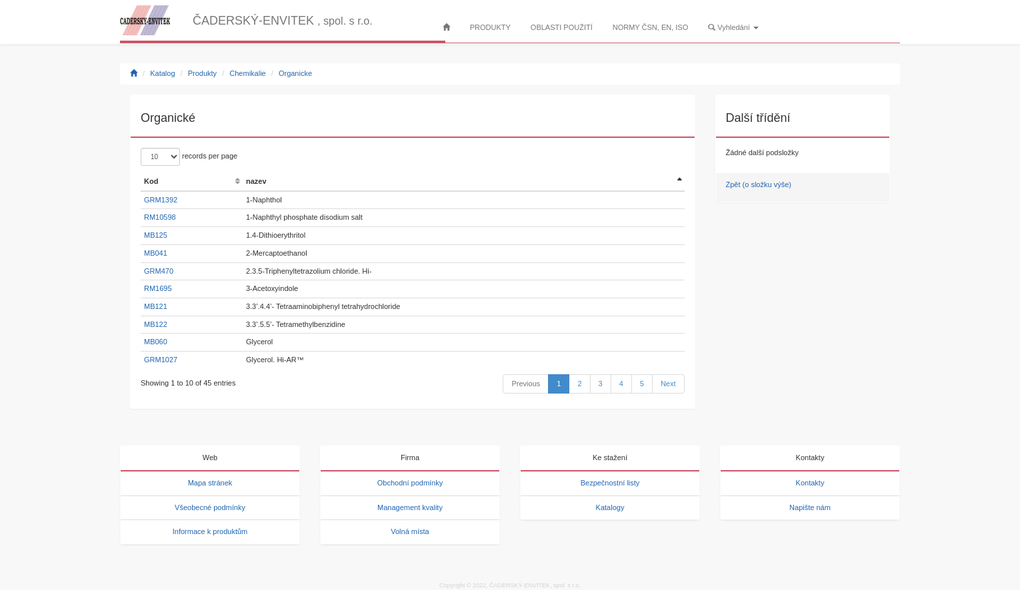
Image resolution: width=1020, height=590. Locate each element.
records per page (189, 157)
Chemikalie (247, 73)
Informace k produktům (210, 531)
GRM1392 (160, 200)
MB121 (155, 306)
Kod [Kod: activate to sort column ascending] (151, 181)
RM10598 (160, 217)
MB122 (155, 324)
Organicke (295, 73)
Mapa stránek (210, 483)
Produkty (202, 73)
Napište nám (810, 507)
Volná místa (410, 531)
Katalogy (610, 507)
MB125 (155, 235)
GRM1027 (160, 360)
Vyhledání (733, 27)
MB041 (155, 253)
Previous (525, 384)
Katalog (162, 73)
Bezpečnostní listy (610, 483)
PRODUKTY (490, 27)
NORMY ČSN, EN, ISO (650, 27)
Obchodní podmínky (410, 483)
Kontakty (810, 483)
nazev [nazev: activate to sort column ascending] (256, 181)
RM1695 (158, 288)
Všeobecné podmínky (210, 507)
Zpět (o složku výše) (758, 184)
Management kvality (410, 507)
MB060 (155, 342)
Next (668, 384)
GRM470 (158, 271)
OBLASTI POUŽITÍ (562, 27)
